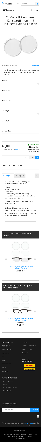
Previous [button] (6, 259)
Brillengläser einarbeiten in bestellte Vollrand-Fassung (20, 319)
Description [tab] (7, 176)
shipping (17, 149)
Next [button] (35, 259)
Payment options (7, 349)
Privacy (4, 360)
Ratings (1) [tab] (20, 176)
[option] (20, 258)
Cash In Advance (8, 382)
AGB (3, 357)
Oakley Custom (27, 349)
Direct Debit (7, 391)
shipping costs (28, 423)
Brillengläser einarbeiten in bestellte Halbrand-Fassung (20, 267)
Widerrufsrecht (6, 364)
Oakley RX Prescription (29, 346)
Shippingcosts (6, 346)
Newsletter (5, 371)
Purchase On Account (10, 388)
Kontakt (4, 367)
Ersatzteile (25, 353)
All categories (9, 10)
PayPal (5, 385)
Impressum (5, 353)
